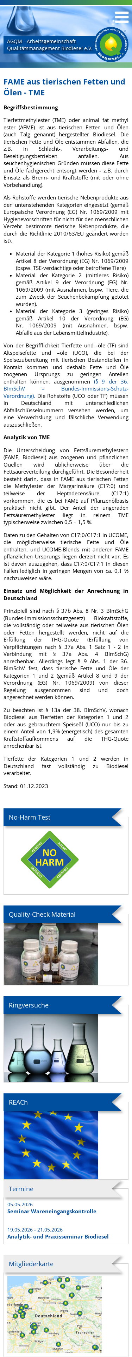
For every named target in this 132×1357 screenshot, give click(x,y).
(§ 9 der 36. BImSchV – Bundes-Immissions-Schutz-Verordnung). (66, 388)
